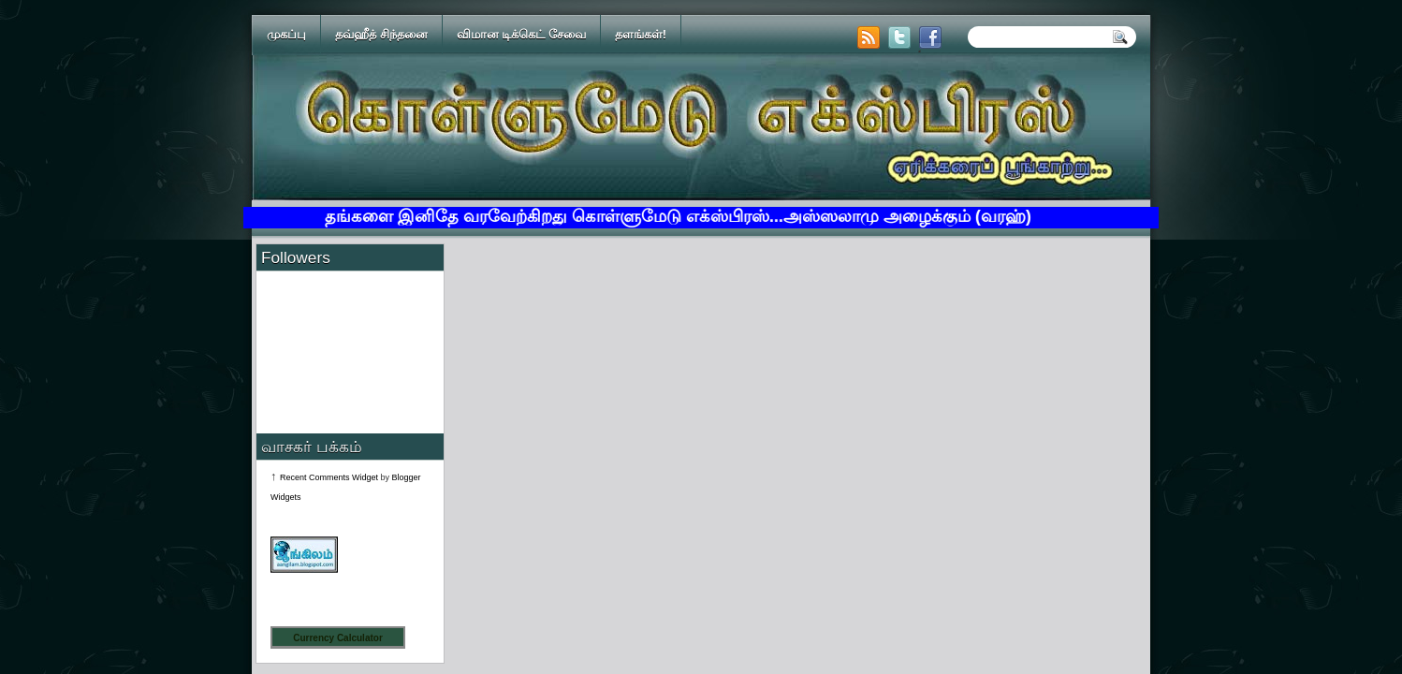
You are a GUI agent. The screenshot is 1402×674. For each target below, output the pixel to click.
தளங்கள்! (640, 34)
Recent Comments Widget (329, 477)
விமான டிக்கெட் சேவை (521, 34)
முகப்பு (286, 34)
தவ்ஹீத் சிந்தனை (381, 34)
